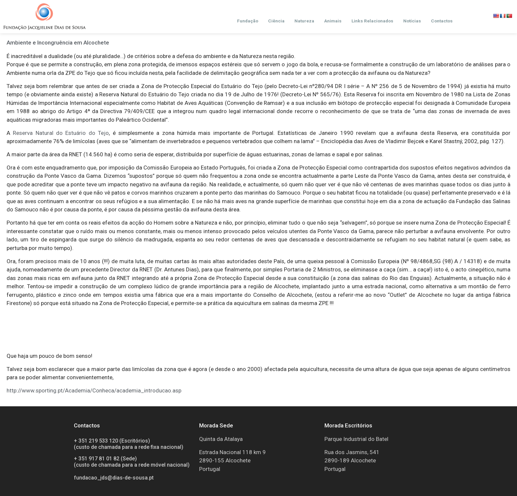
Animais (333, 20)
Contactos (442, 20)
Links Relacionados (372, 20)
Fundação (247, 20)
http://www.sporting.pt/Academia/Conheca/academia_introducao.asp (94, 390)
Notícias (412, 20)
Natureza (304, 20)
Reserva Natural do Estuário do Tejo (61, 133)
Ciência (276, 20)
